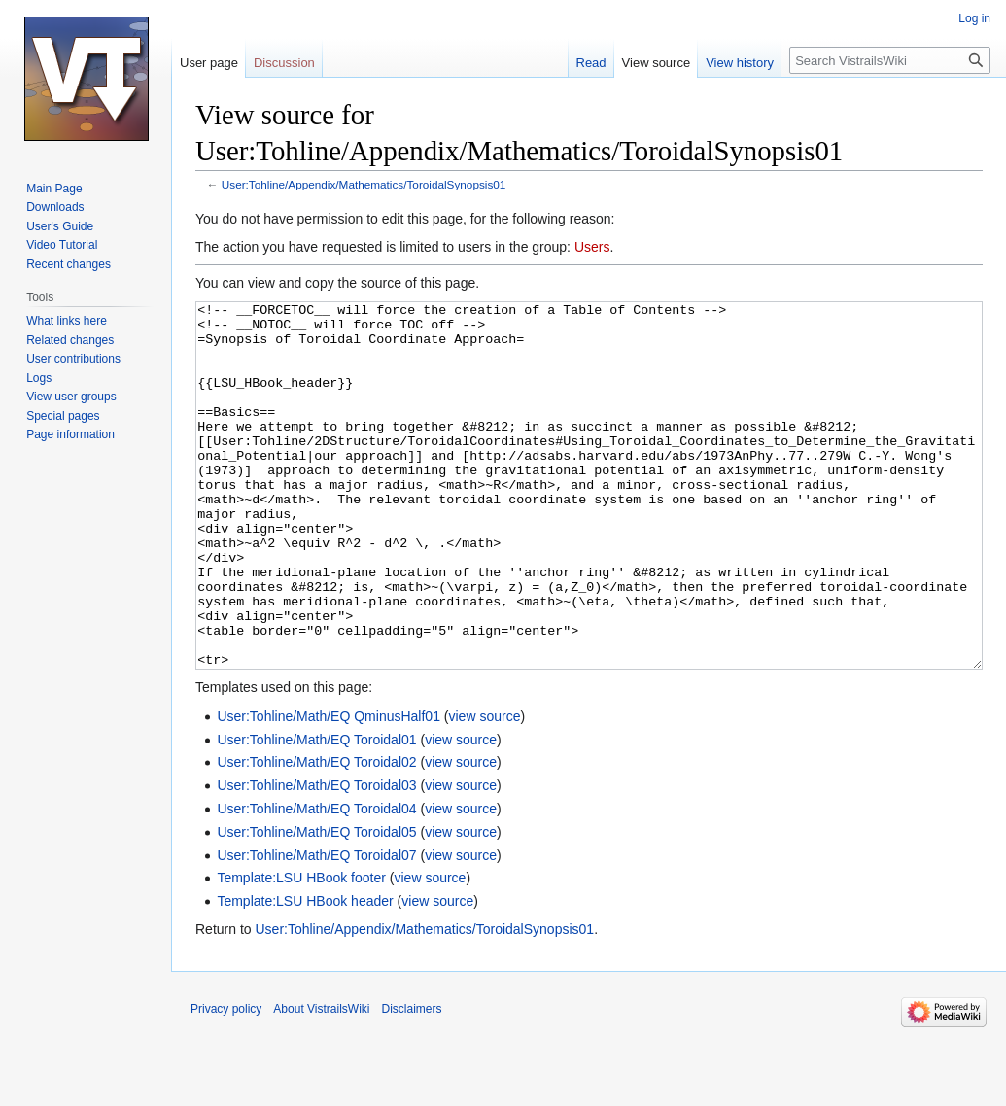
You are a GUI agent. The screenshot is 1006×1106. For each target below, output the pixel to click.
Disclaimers (412, 1082)
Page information (70, 434)
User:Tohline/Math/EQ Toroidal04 (316, 881)
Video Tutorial (61, 245)
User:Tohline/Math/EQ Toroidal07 (316, 928)
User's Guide (59, 226)
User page (209, 62)
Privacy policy (226, 1082)
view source (485, 789)
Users (592, 247)
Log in (974, 18)
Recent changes (68, 264)
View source (656, 62)
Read (591, 62)
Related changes (70, 340)
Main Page (54, 188)
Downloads (55, 207)
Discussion (284, 62)
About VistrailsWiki (321, 1082)
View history (740, 62)
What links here (66, 321)
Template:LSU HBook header (305, 974)
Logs (39, 378)
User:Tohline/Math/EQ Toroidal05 (316, 905)
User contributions (73, 358)
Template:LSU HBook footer (301, 950)
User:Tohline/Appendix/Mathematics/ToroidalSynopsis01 (364, 184)
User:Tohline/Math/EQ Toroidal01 (316, 812)
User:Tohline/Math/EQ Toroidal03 (316, 858)
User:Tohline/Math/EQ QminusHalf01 (328, 789)
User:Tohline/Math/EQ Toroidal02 (316, 835)
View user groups (71, 396)
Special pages (62, 416)
